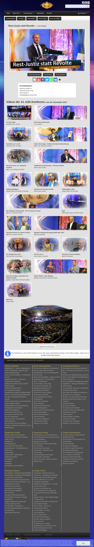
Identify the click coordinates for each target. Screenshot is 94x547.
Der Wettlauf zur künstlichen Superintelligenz (18, 473)
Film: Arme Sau (9, 492)
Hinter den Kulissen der (41, 528)
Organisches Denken (11, 457)
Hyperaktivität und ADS (69, 412)
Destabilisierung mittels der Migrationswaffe (17, 392)
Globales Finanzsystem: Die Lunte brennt (17, 479)
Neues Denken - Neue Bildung (14, 454)
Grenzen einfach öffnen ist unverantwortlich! (18, 401)
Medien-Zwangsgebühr (40, 408)
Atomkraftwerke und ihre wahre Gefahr (45, 443)
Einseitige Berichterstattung (42, 405)
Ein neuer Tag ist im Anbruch (42, 519)
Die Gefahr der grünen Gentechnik (73, 448)
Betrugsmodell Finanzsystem (13, 488)
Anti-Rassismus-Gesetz (41, 421)
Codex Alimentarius (68, 379)
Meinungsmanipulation (40, 412)
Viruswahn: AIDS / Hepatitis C (71, 421)
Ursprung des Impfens (69, 419)
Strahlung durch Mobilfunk (70, 461)
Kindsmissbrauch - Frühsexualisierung (16, 448)
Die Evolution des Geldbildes (13, 490)
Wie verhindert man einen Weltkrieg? (16, 423)
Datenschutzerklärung (33, 534)
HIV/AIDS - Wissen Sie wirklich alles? (74, 410)
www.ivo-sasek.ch (25, 88)
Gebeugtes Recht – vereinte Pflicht (44, 379)
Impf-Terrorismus (68, 414)
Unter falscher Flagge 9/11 (41, 419)
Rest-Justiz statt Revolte (41, 401)
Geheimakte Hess (10, 421)
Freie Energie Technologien (42, 448)
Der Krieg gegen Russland (12, 390)
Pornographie (9, 459)
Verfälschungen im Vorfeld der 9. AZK (45, 525)
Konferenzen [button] (28, 13)
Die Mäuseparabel (10, 443)
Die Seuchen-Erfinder (69, 405)
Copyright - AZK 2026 (13, 534)
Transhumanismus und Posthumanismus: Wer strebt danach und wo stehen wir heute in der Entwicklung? (46, 437)
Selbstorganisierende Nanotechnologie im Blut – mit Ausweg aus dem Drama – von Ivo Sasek (76, 370)
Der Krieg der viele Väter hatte (14, 414)
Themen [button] (21, 18)
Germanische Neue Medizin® (71, 408)
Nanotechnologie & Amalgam (71, 416)
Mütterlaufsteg (9, 452)
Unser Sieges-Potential (40, 503)
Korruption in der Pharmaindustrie (15, 495)
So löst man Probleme (40, 530)
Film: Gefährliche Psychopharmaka (73, 452)
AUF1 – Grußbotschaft (40, 381)
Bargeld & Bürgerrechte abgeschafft (15, 501)
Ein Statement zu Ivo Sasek (42, 523)
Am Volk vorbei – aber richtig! (42, 383)
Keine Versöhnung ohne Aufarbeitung (45, 490)
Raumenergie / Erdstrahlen (42, 457)
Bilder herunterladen (47, 346)
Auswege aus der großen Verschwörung (45, 501)
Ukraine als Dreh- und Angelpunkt (15, 419)
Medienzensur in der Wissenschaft (44, 410)
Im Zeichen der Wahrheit (41, 394)
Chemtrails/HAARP (68, 443)
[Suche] (75, 6)
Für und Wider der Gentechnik (71, 454)
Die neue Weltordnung (11, 416)
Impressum (49, 534)
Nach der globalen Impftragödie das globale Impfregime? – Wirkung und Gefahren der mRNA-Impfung (75, 384)
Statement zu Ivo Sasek (41, 423)
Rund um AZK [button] (54, 18)
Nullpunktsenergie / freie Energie (43, 454)
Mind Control (8, 450)
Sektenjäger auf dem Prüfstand (14, 465)
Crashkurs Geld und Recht (12, 486)
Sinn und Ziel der (39, 514)
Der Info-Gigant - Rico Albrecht (14, 506)
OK (83, 543)
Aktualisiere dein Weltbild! (41, 390)
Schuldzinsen (9, 499)
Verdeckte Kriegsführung (12, 410)
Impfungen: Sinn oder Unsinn (71, 423)
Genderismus (9, 441)
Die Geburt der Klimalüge (70, 446)
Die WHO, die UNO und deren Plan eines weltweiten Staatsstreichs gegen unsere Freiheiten (75, 399)
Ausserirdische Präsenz (41, 508)
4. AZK (50, 528)
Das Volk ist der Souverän (41, 517)
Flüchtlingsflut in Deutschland (13, 408)
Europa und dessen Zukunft (13, 388)
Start (8, 13)
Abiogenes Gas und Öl (40, 441)
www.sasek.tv (24, 93)
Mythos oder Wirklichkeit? (41, 414)
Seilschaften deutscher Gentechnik (73, 459)
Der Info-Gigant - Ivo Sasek (42, 510)
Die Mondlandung (39, 512)
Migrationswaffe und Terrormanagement (16, 405)
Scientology (8, 463)
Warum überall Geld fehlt (12, 512)
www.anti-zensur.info (26, 90)
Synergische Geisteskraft (41, 481)
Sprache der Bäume (68, 463)
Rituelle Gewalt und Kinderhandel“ (15, 435)
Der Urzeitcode (38, 446)
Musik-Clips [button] (42, 18)
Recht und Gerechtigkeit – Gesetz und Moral (47, 377)
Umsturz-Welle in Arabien (12, 403)
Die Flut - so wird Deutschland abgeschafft (17, 394)
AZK (45, 514)
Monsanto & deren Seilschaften (72, 457)
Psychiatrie (8, 461)
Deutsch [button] (82, 13)
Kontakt (49, 13)
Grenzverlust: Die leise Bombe (43, 392)
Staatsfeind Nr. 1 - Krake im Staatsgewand (17, 368)
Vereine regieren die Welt (12, 503)
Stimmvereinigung (39, 416)
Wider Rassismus (39, 403)
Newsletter (40, 13)
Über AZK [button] (16, 13)
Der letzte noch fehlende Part (42, 488)
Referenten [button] (31, 18)
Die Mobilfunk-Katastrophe (70, 450)
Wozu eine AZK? (39, 521)
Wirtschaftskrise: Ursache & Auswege (16, 497)
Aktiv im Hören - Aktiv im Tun (42, 506)
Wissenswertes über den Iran (13, 412)
